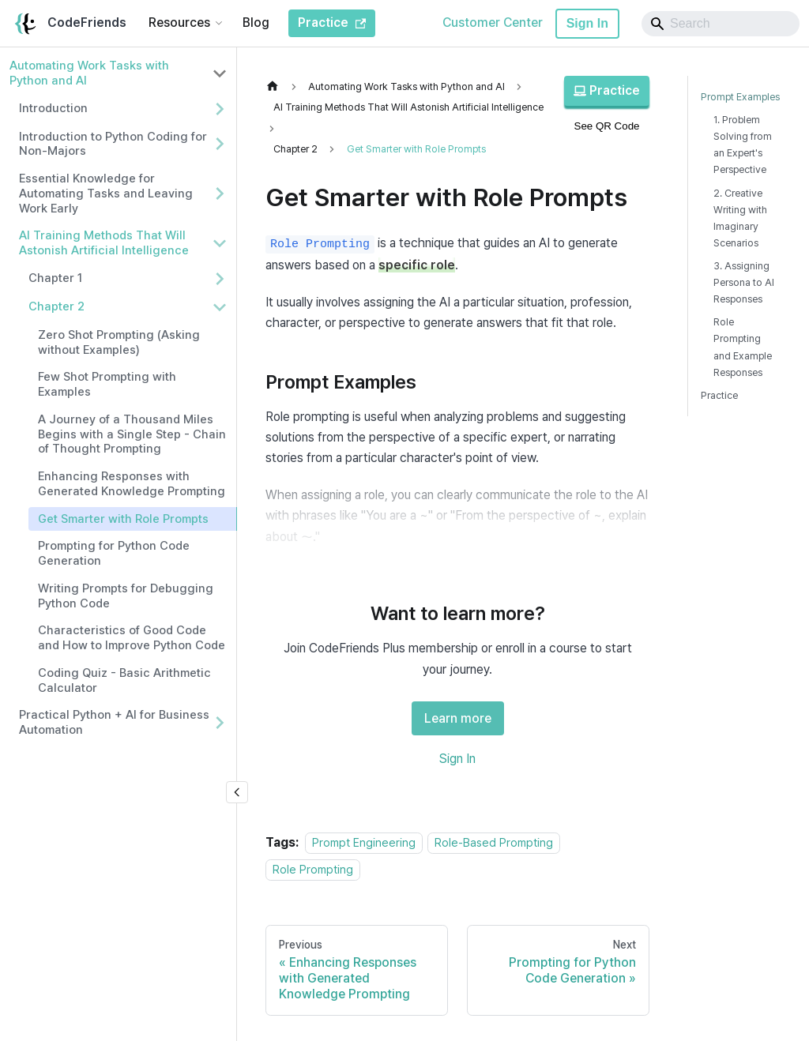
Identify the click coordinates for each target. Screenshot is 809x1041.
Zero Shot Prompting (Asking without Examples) (119, 342)
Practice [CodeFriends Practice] (332, 22)
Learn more (457, 718)
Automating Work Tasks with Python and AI (89, 73)
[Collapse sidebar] (237, 792)
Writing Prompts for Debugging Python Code (125, 596)
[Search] (721, 23)
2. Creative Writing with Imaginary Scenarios (740, 218)
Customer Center (492, 22)
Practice (607, 90)
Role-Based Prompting (494, 842)
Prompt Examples (740, 97)
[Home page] (276, 86)
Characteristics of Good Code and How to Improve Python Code (131, 637)
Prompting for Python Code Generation (114, 553)
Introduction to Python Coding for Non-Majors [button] (113, 144)
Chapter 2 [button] (56, 306)
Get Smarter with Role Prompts (123, 519)
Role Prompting (313, 869)
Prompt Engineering (364, 842)
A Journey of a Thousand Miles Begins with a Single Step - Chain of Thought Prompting (132, 434)
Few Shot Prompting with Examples (107, 384)
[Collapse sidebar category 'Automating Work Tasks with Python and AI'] (219, 73)
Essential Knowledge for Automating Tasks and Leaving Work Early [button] (106, 193)
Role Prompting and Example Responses (742, 347)
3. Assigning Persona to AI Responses (743, 282)
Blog (256, 22)
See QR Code (607, 126)
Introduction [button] (53, 108)
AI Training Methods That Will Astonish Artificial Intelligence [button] (104, 242)
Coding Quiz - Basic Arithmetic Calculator (124, 680)
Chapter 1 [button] (55, 278)
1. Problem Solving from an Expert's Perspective (742, 144)
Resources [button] (179, 22)
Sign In (587, 23)
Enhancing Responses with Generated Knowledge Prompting (131, 483)
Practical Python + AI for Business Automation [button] (114, 722)
